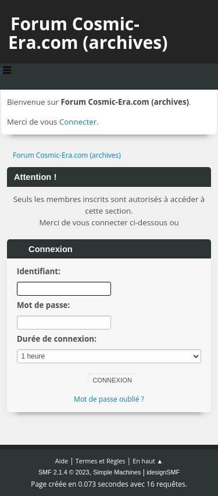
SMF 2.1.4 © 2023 (64, 472)
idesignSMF (163, 472)
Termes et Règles (101, 460)
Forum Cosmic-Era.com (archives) (87, 33)
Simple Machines (117, 472)
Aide (61, 460)
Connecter (78, 121)
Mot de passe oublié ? (109, 399)
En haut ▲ (148, 460)
